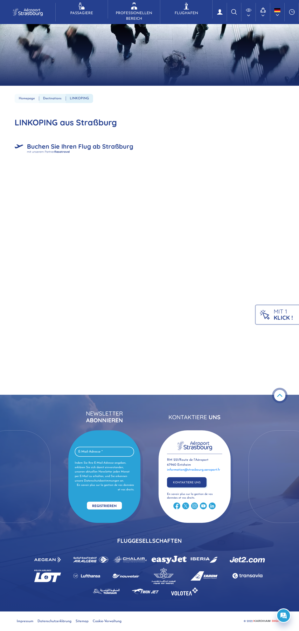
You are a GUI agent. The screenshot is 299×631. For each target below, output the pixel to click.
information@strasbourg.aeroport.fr (193, 469)
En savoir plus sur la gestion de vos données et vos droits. (105, 487)
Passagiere (82, 8)
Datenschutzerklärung (54, 621)
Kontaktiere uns (187, 482)
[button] (248, 12)
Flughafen (186, 8)
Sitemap (82, 621)
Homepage (27, 98)
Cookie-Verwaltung (107, 621)
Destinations (52, 98)
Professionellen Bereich (134, 11)
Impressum (25, 621)
